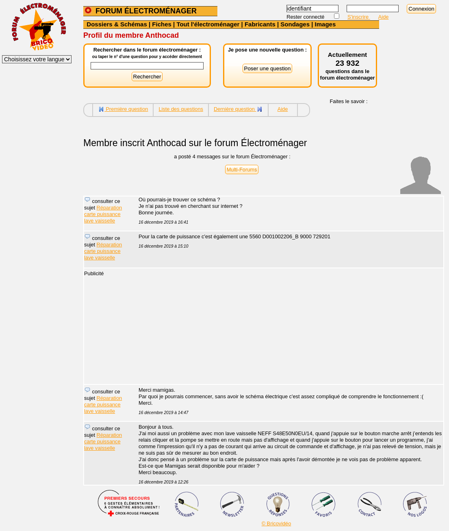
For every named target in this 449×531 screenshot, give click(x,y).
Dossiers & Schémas (117, 24)
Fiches (161, 24)
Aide (383, 17)
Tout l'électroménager (207, 24)
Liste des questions (180, 109)
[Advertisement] (286, 327)
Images (325, 24)
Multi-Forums (242, 169)
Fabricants (260, 24)
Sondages (295, 24)
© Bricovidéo (276, 523)
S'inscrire (358, 17)
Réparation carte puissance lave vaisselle (103, 214)
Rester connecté (306, 17)
